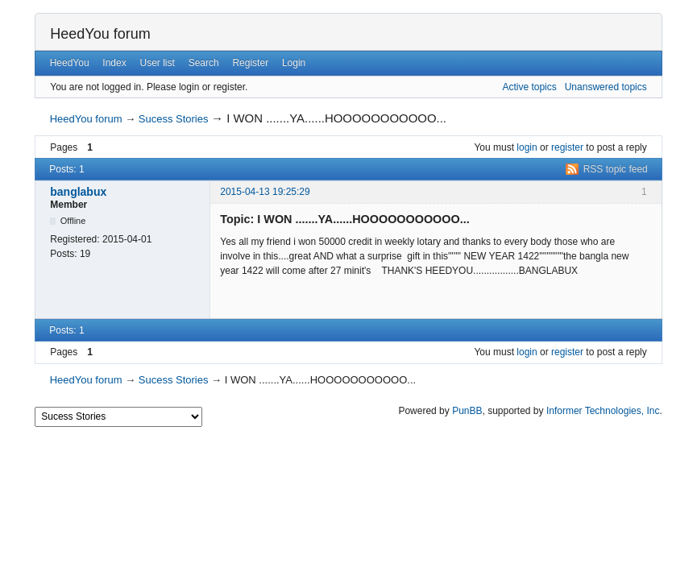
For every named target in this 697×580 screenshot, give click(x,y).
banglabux (78, 191)
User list (157, 62)
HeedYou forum (100, 34)
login (527, 147)
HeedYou (69, 62)
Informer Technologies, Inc (603, 410)
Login (293, 62)
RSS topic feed (615, 169)
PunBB (467, 410)
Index (114, 62)
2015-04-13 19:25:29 (264, 191)
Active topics (529, 87)
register (567, 147)
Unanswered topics (606, 87)
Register (250, 62)
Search (204, 62)
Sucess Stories (174, 119)
